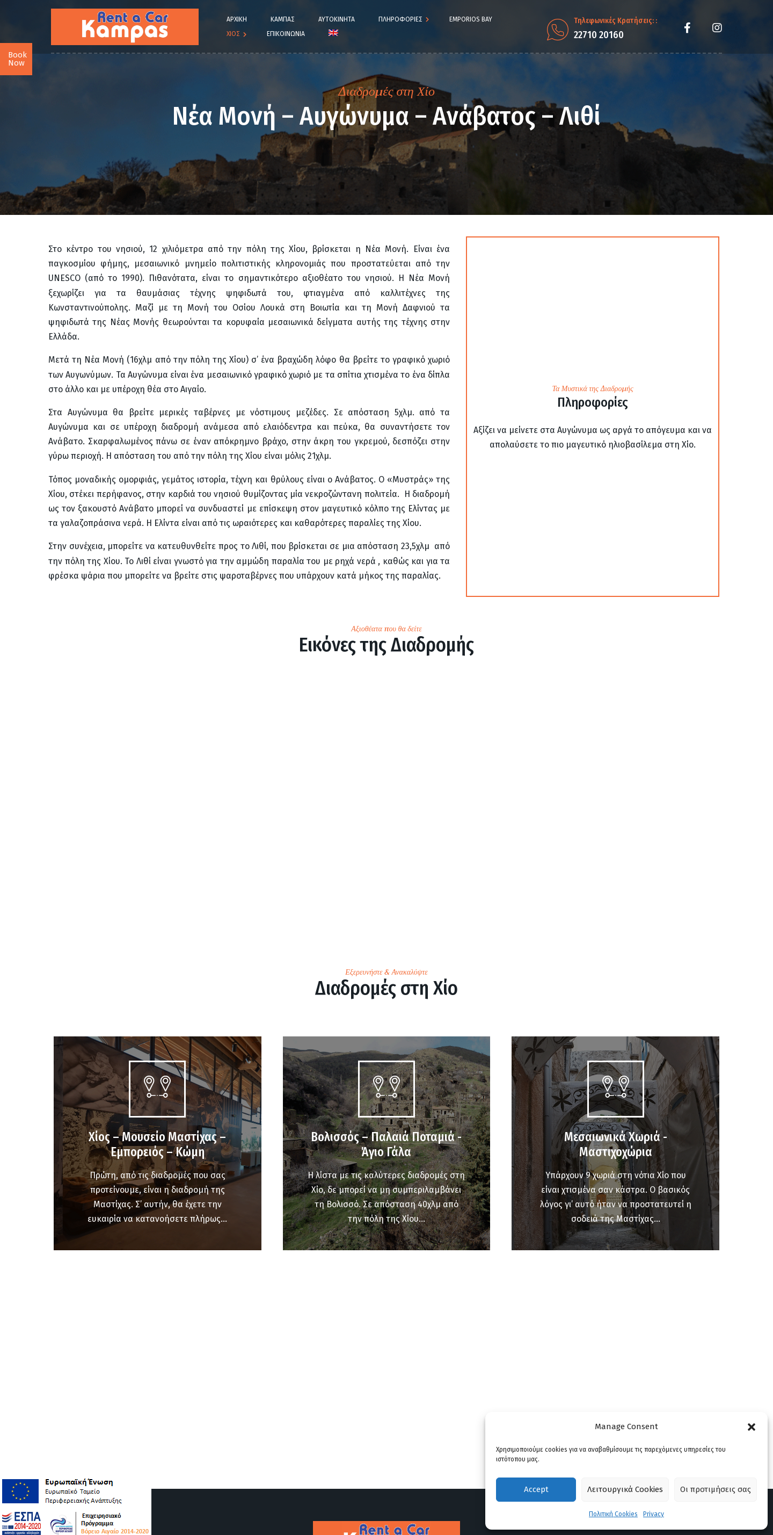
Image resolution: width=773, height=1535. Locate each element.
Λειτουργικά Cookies (625, 1489)
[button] (751, 1427)
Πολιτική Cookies (613, 1514)
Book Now (17, 59)
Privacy (653, 1514)
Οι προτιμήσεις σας (715, 1489)
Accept (536, 1489)
